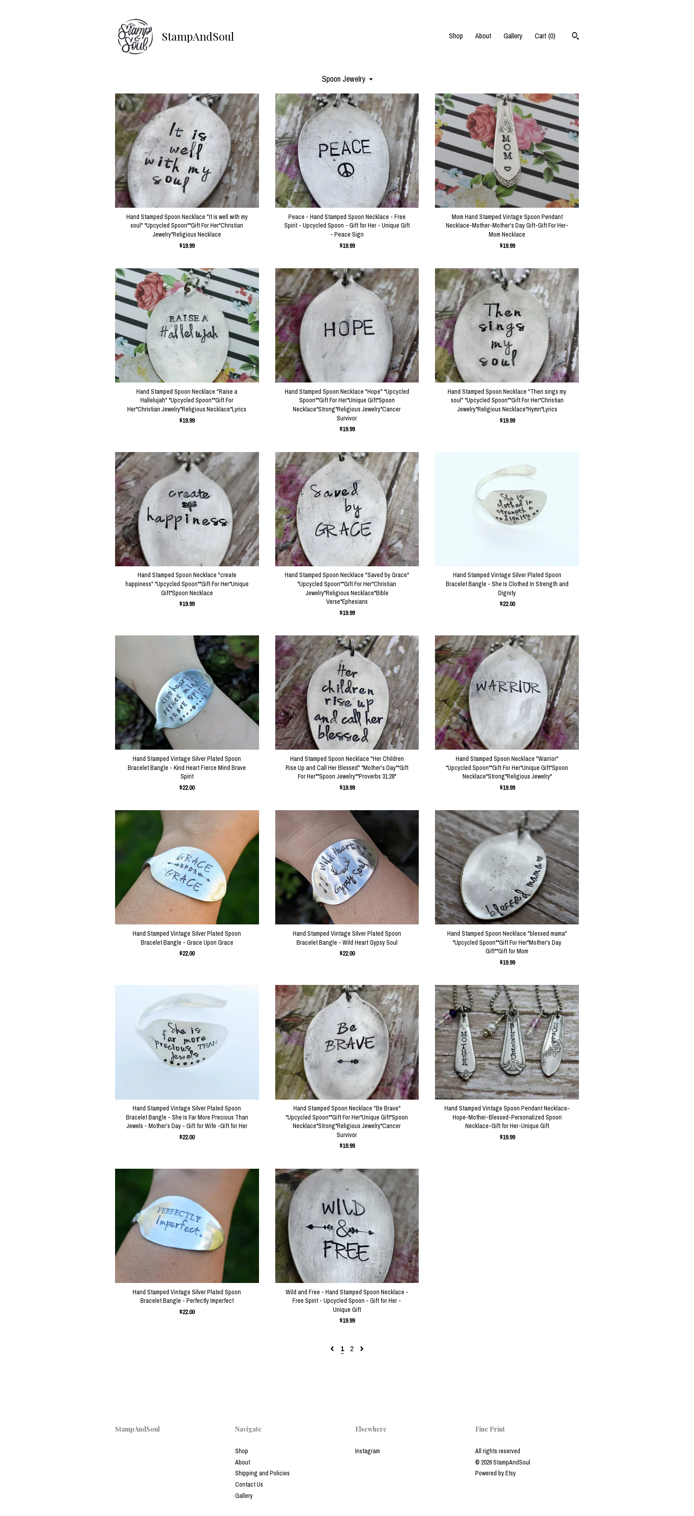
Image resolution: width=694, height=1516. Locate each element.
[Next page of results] (362, 1348)
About (483, 36)
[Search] (575, 37)
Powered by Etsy (495, 1473)
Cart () (545, 36)
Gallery (513, 36)
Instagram (367, 1451)
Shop (456, 36)
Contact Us (249, 1484)
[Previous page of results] (333, 1348)
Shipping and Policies (262, 1473)
